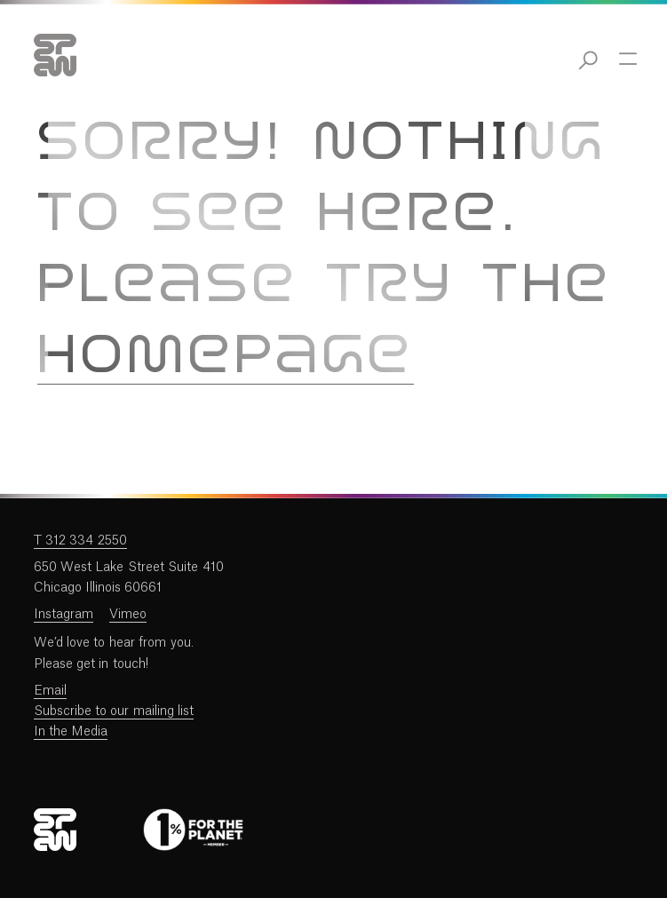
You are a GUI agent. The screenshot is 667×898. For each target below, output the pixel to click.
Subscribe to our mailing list (114, 711)
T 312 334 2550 (80, 541)
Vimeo (128, 614)
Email (50, 691)
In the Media (71, 732)
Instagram (63, 614)
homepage (225, 357)
